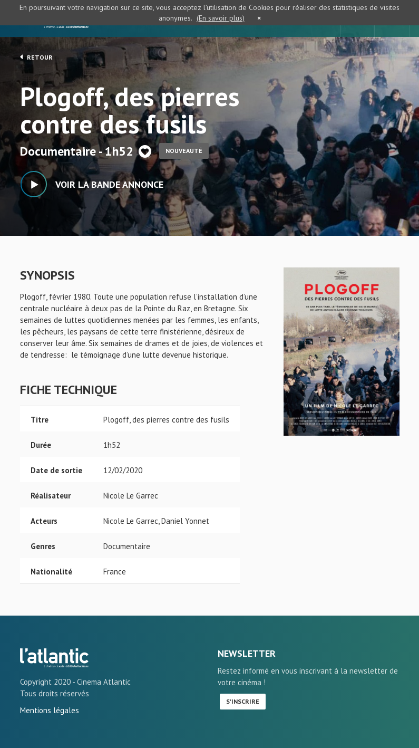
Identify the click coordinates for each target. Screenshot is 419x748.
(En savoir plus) (221, 18)
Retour (36, 57)
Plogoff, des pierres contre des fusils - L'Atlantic (54, 657)
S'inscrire (242, 701)
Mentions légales (49, 710)
